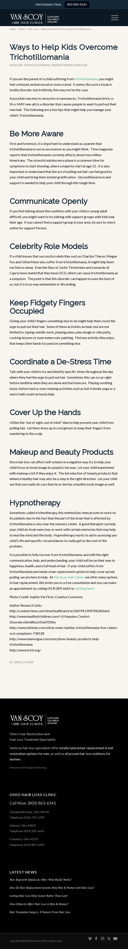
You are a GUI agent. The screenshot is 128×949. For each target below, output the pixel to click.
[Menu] (112, 17)
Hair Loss (16, 65)
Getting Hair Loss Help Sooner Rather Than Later (39, 895)
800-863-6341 (77, 4)
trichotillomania (86, 79)
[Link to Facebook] (96, 940)
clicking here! (85, 588)
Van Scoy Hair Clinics (69, 577)
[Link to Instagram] (102, 940)
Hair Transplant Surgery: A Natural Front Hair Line (40, 912)
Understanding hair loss (69, 65)
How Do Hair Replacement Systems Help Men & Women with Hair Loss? (52, 887)
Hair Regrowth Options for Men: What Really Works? (41, 879)
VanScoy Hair (23, 662)
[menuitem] (112, 17)
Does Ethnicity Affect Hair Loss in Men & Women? (39, 904)
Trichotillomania (36, 65)
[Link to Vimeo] (90, 940)
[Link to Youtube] (115, 940)
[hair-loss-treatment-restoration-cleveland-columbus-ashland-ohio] (53, 17)
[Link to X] (109, 940)
